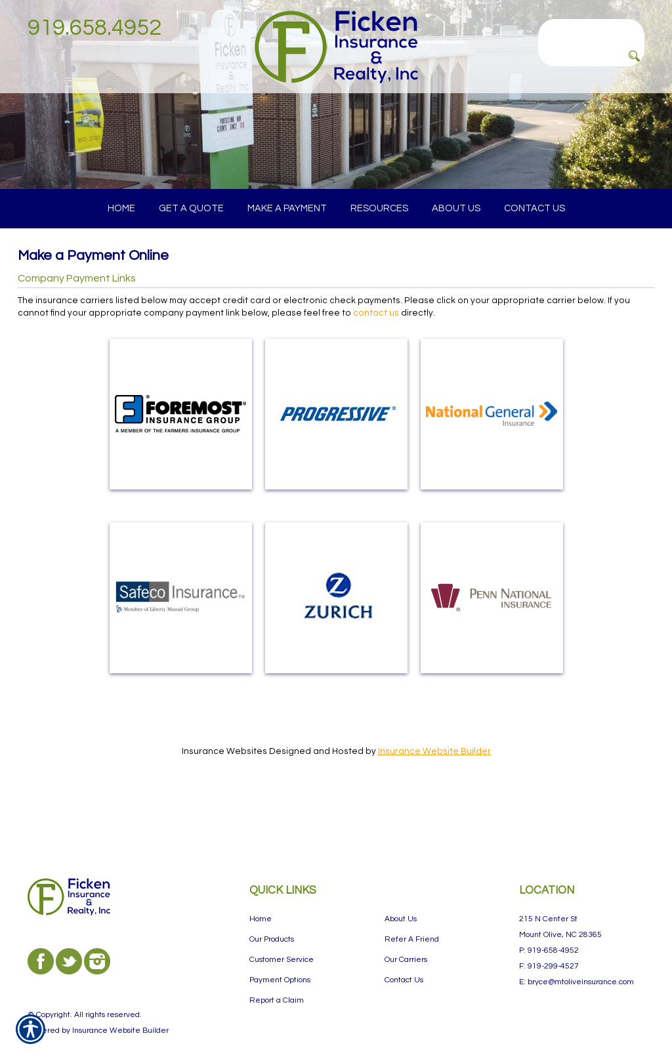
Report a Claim (276, 975)
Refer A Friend (412, 914)
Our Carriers (406, 934)
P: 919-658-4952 (549, 925)
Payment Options (279, 955)
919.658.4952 (94, 27)
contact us (376, 339)
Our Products (271, 914)
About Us (401, 894)
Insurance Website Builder (434, 777)
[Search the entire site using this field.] (591, 29)
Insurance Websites (224, 777)
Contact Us (404, 955)
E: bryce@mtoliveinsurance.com (576, 957)
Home (260, 894)
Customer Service (281, 934)
